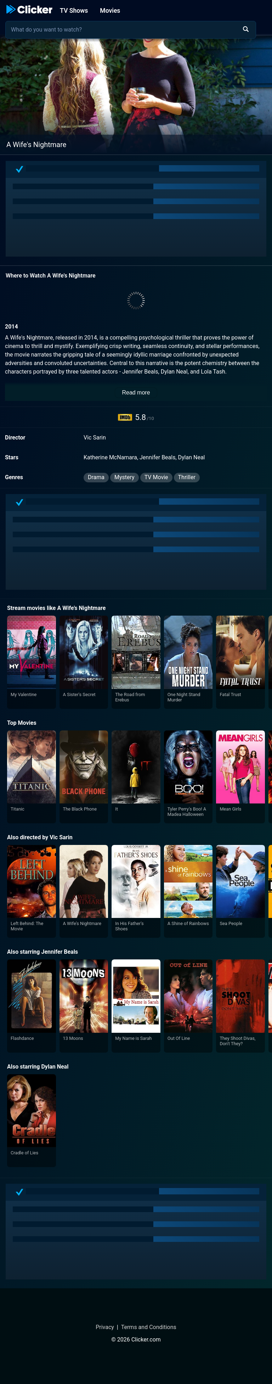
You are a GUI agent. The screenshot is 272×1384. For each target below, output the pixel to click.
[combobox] (130, 30)
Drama (96, 477)
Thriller (187, 477)
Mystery (124, 477)
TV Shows (74, 10)
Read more (136, 393)
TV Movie (156, 477)
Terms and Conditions (148, 1327)
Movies (110, 10)
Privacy (105, 1327)
